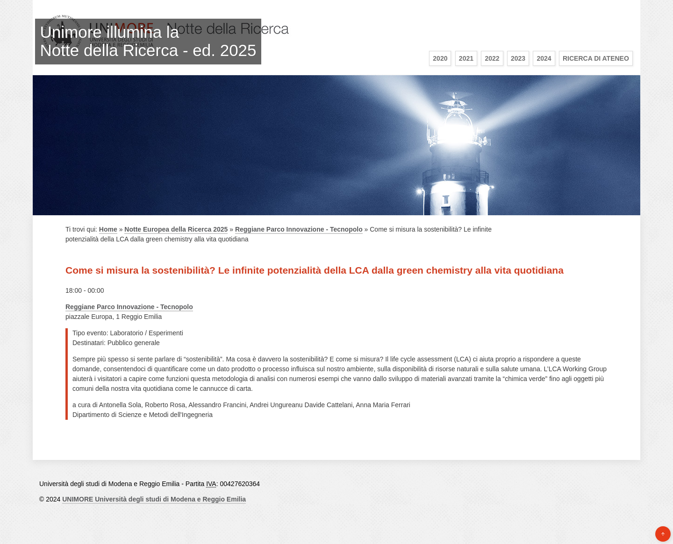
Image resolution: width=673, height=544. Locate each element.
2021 (466, 58)
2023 (518, 58)
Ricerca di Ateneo (596, 58)
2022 (492, 58)
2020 (440, 58)
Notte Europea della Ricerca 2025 (176, 229)
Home (108, 229)
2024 (544, 58)
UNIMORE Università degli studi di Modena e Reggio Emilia (154, 499)
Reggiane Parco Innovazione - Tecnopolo (299, 229)
